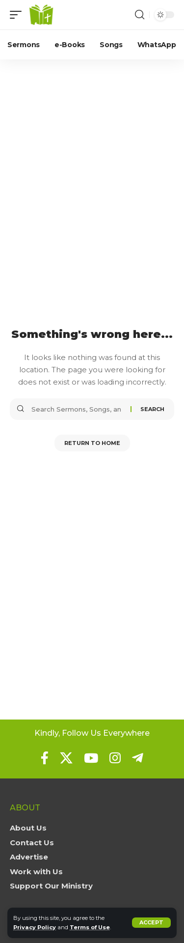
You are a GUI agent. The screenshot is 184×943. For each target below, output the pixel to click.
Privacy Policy (34, 927)
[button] (151, 922)
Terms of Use (90, 927)
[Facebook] (44, 758)
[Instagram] (115, 758)
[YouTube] (91, 758)
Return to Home (92, 443)
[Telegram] (138, 758)
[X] (66, 758)
